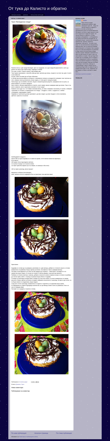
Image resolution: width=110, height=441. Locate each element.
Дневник (25, 15)
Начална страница (41, 433)
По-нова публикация (18, 433)
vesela (85, 20)
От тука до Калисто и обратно (37, 8)
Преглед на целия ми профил (83, 74)
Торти (22, 384)
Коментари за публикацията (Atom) (28, 436)
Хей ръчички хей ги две (37, 15)
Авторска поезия (16, 15)
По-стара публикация (64, 433)
